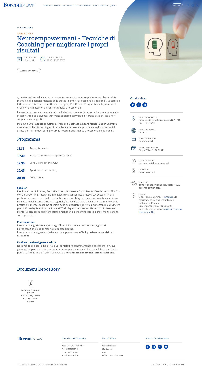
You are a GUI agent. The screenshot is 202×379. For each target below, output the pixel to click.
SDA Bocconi (107, 349)
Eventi (57, 6)
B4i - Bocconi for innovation (112, 355)
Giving (96, 6)
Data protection (158, 364)
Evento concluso (29, 70)
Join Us (114, 6)
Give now (177, 5)
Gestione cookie (177, 364)
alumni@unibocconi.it (70, 355)
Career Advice (68, 6)
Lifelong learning (83, 6)
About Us (105, 6)
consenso (168, 196)
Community (47, 6)
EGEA (104, 352)
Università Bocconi (109, 346)
